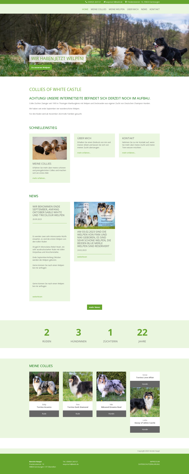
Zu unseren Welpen (40, 67)
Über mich (133, 9)
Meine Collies (98, 9)
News (144, 9)
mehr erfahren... (39, 178)
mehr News (94, 307)
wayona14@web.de (114, 2)
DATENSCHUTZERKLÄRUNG (149, 464)
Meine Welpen (117, 9)
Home (85, 9)
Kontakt (155, 9)
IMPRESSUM (155, 461)
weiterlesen (37, 296)
